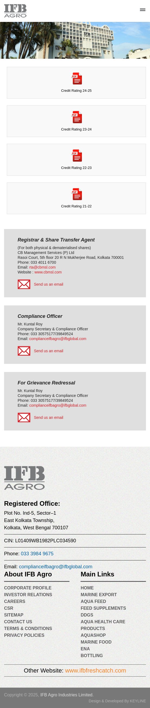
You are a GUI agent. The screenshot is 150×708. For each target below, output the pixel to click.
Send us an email (48, 284)
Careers (14, 601)
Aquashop (93, 635)
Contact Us (18, 621)
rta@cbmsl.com (42, 267)
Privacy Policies (24, 635)
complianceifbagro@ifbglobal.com (57, 339)
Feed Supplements (103, 608)
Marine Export (99, 594)
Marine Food (96, 642)
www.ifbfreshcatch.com (95, 670)
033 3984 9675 (37, 553)
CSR (8, 608)
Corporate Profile (28, 588)
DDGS (87, 615)
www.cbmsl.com (48, 272)
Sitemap (13, 615)
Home (87, 588)
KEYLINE (138, 701)
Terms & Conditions (28, 628)
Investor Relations (28, 594)
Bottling (92, 655)
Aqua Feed (93, 601)
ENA (85, 649)
